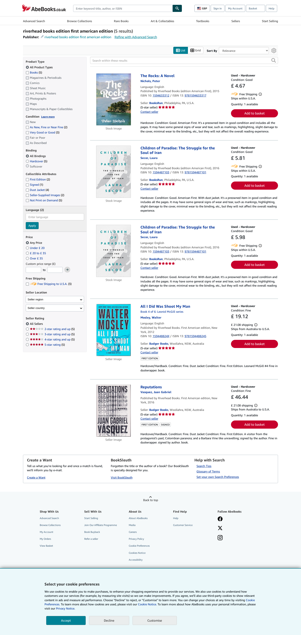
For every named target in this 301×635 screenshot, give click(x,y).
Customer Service (183, 525)
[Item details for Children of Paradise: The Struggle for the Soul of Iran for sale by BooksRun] (113, 172)
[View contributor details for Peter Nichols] (150, 81)
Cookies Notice (137, 552)
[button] (273, 60)
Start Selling (270, 21)
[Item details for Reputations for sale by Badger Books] (113, 411)
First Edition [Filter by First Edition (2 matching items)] (38, 179)
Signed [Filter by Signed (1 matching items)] (34, 185)
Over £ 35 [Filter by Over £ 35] (35, 258)
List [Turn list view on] (180, 50)
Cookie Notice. (147, 604)
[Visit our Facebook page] (220, 519)
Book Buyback (92, 532)
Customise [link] (154, 620)
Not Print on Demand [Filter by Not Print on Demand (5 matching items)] (44, 200)
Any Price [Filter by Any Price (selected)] (34, 242)
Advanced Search (34, 21)
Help (271, 8)
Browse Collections (79, 21)
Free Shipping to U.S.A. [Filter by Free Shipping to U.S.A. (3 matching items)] (48, 284)
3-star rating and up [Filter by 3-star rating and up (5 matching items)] (52, 334)
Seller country (36, 308)
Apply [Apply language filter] (32, 225)
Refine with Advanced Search (136, 37)
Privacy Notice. (65, 608)
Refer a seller (91, 539)
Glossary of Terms (208, 471)
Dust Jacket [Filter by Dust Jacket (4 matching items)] (37, 190)
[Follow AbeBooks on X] (220, 529)
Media (132, 525)
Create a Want (36, 477)
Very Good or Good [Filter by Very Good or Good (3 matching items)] (42, 132)
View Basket (46, 545)
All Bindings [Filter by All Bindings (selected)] (36, 156)
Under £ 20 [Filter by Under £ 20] (35, 248)
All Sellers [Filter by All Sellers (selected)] (37, 324)
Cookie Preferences (139, 545)
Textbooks (202, 21)
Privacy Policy (136, 539)
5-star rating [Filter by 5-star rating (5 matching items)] (47, 345)
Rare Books (121, 21)
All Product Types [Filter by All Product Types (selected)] (40, 67)
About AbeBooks (138, 518)
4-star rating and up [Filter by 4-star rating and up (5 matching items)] (52, 339)
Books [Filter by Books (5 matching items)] (34, 72)
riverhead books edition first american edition (78, 37)
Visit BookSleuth (122, 477)
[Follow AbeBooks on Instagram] (220, 538)
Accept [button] (66, 620)
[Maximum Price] (55, 270)
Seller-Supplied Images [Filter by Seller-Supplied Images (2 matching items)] (45, 195)
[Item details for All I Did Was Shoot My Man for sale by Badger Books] (113, 330)
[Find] (177, 8)
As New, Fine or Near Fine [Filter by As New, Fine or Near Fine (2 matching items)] (46, 127)
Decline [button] (109, 620)
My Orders (45, 539)
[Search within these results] (184, 60)
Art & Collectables (162, 21)
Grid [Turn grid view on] (195, 50)
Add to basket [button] (254, 113)
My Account (235, 8)
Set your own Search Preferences (217, 477)
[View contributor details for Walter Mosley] (150, 317)
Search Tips (203, 466)
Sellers (235, 21)
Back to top (150, 500)
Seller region (35, 299)
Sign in (217, 8)
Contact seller (149, 111)
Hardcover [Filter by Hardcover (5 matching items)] (36, 161)
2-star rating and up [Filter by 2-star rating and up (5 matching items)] (52, 329)
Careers (133, 532)
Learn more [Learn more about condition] (48, 116)
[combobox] (122, 8)
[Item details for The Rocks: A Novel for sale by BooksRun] (113, 100)
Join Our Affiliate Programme (100, 525)
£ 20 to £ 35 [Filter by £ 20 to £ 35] (36, 253)
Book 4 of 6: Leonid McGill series (161, 311)
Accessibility (136, 559)
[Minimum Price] (33, 270)
